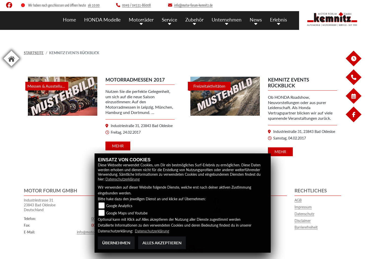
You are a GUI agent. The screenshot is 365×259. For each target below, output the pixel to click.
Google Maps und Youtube (127, 213)
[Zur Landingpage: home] (11, 67)
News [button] (256, 20)
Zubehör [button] (194, 20)
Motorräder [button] (141, 20)
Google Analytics (119, 206)
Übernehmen (116, 242)
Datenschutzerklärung (122, 179)
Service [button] (169, 20)
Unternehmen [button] (227, 20)
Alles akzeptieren (161, 242)
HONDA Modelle (102, 20)
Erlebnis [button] (278, 20)
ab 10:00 (94, 5)
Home (69, 20)
